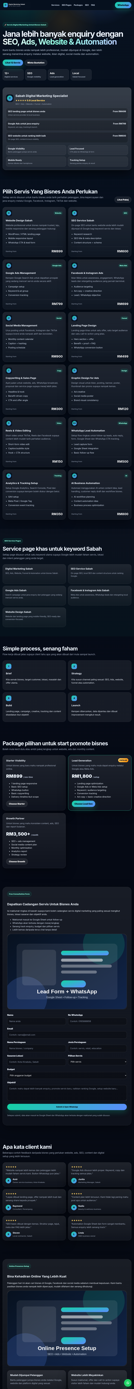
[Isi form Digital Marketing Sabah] (128, 1383)
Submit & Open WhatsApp (67, 1107)
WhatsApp (123, 5)
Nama (10, 1015)
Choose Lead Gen (83, 803)
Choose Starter (17, 803)
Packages (78, 5)
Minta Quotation (35, 62)
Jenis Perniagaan (77, 1042)
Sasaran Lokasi (15, 1055)
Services (55, 5)
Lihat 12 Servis (12, 62)
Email (10, 1028)
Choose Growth (17, 861)
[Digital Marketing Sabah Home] (17, 5)
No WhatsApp (75, 1015)
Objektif (11, 1082)
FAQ (93, 5)
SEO (87, 5)
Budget (11, 1069)
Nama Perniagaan (16, 1042)
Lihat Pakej (123, 199)
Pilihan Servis (75, 1055)
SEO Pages (66, 5)
